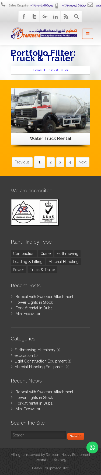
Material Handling (63, 261)
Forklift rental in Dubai (34, 308)
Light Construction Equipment (41, 361)
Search (75, 436)
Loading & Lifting (28, 261)
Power (18, 270)
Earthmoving (67, 253)
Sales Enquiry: (26, 5)
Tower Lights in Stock (34, 302)
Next (82, 162)
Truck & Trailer (42, 270)
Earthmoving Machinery (35, 350)
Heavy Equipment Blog (50, 468)
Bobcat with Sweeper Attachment (44, 297)
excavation (24, 355)
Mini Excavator (28, 314)
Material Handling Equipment (40, 367)
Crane (45, 253)
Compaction (23, 253)
